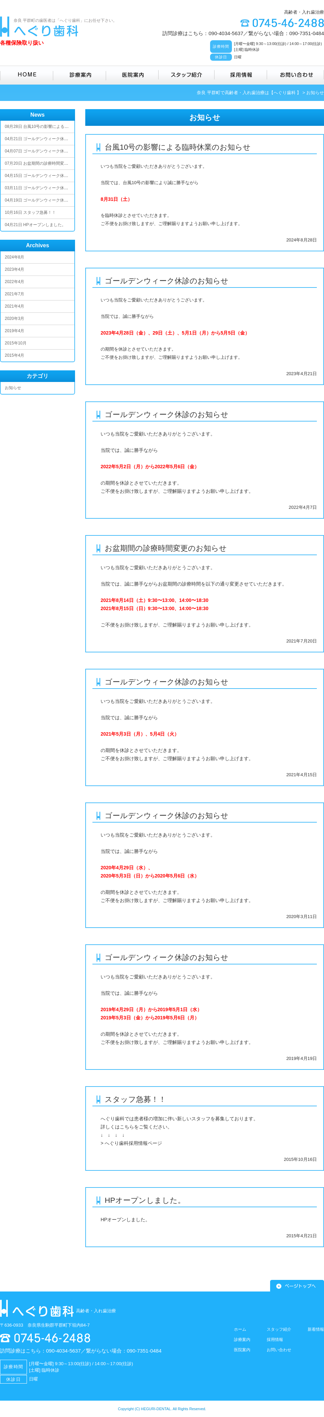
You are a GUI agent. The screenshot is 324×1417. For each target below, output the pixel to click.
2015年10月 (16, 343)
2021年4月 (14, 306)
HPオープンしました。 (145, 1200)
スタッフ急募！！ (135, 1099)
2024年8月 (14, 257)
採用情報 (241, 75)
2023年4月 (14, 269)
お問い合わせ (295, 75)
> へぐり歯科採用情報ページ (131, 1143)
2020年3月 (14, 318)
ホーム (240, 1329)
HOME (26, 75)
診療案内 (79, 75)
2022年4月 (14, 281)
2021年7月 (14, 294)
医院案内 (132, 75)
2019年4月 (14, 330)
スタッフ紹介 (187, 75)
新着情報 (316, 1329)
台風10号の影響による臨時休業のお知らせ (178, 147)
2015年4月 (14, 355)
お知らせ (13, 387)
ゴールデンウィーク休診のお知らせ (167, 281)
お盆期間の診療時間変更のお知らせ (166, 548)
